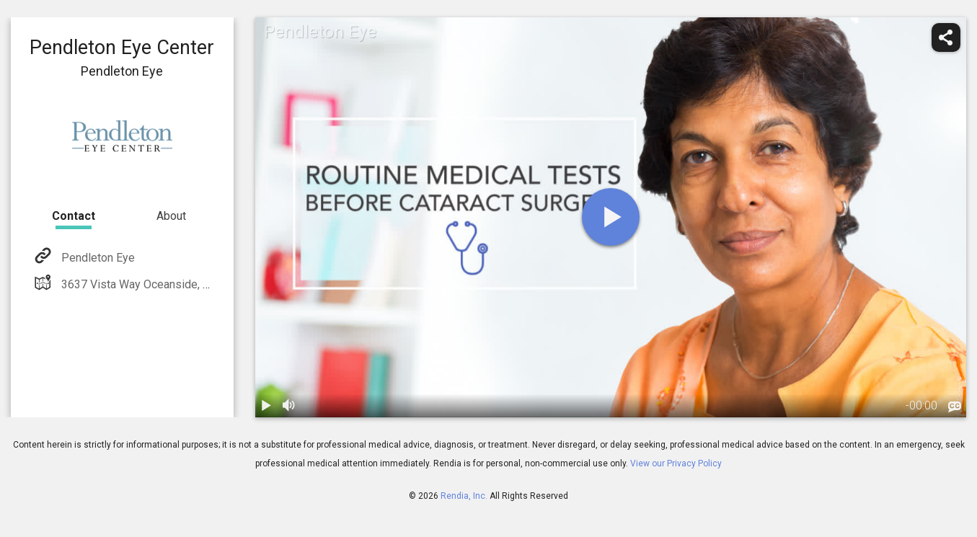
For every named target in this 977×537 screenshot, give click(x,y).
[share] (946, 37)
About (171, 216)
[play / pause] (266, 405)
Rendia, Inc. (464, 496)
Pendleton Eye (96, 258)
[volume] (289, 405)
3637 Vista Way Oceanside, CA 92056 (155, 284)
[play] (611, 217)
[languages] (954, 406)
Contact (73, 216)
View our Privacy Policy (676, 463)
